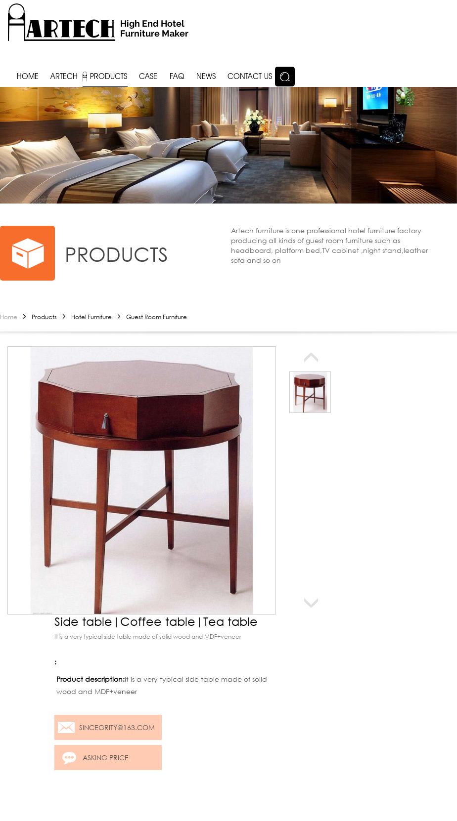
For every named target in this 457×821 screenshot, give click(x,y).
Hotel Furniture (91, 317)
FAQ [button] (177, 76)
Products (44, 317)
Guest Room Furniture (156, 317)
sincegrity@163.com (117, 727)
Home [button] (28, 76)
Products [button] (108, 76)
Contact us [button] (250, 76)
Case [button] (148, 76)
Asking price (106, 757)
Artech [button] (64, 76)
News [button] (206, 76)
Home (8, 317)
